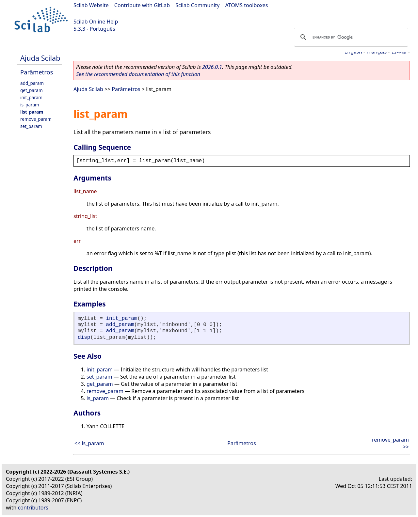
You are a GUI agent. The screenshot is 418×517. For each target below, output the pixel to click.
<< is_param (89, 443)
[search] (350, 37)
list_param (31, 112)
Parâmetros (36, 72)
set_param (31, 126)
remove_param (36, 119)
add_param (32, 83)
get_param (31, 90)
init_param (31, 97)
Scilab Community (197, 5)
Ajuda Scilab (40, 58)
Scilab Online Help (95, 21)
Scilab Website (91, 5)
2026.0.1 (212, 66)
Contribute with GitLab (142, 5)
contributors (33, 507)
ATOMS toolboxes (246, 5)
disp (84, 337)
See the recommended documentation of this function (138, 74)
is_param (29, 105)
